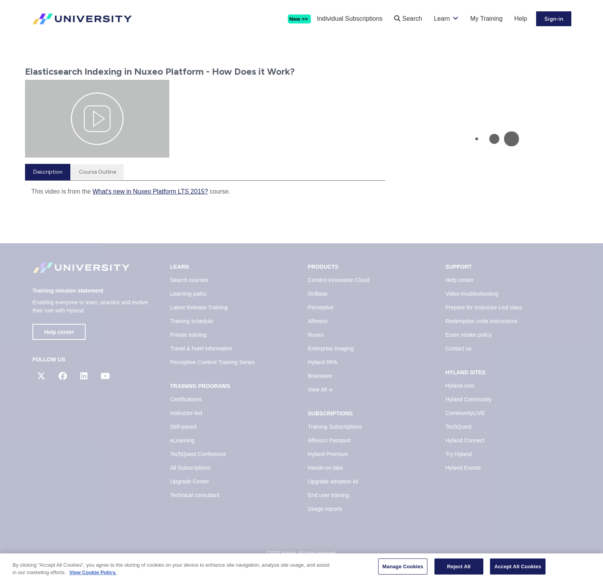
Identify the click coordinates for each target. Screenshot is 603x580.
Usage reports (325, 509)
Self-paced (183, 427)
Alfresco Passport (329, 440)
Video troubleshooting (471, 294)
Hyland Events (463, 468)
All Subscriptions (190, 468)
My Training (486, 18)
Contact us (458, 348)
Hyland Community (468, 399)
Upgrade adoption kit (333, 481)
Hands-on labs (325, 468)
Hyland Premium (328, 454)
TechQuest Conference (198, 454)
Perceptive (321, 307)
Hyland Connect (465, 440)
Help (520, 18)
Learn (442, 18)
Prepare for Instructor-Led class (483, 307)
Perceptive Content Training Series (212, 362)
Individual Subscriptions (349, 18)
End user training (328, 495)
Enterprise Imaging (331, 348)
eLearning (182, 440)
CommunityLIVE (465, 413)
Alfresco (318, 321)
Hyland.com (459, 385)
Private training (188, 335)
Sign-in (553, 19)
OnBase (318, 294)
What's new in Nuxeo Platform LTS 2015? (150, 191)
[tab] (47, 172)
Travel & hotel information (201, 348)
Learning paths (188, 294)
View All (320, 389)
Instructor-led (186, 413)
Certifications (186, 399)
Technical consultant (194, 495)
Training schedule (191, 321)
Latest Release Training (199, 307)
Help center (59, 332)
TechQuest (458, 427)
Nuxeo (315, 335)
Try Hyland (458, 454)
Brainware (320, 376)
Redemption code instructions (481, 321)
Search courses (189, 280)
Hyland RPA (322, 362)
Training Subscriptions (335, 427)
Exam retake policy (468, 335)
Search (408, 18)
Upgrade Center (189, 481)
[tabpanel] (205, 194)
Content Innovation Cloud (339, 280)
